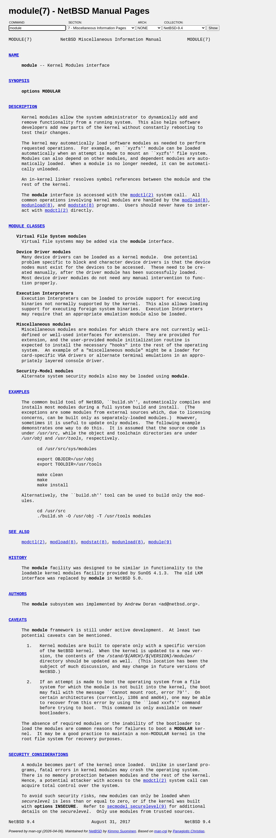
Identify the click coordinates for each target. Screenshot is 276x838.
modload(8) (195, 200)
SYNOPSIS (19, 81)
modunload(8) (37, 205)
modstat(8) (81, 205)
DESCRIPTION (23, 107)
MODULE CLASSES (27, 226)
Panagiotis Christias (189, 831)
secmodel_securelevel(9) (137, 807)
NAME (14, 55)
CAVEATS (18, 620)
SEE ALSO (19, 532)
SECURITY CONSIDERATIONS (38, 755)
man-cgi (160, 831)
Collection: (173, 22)
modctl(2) (141, 195)
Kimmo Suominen (122, 831)
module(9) (159, 542)
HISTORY (18, 558)
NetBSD (95, 831)
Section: (76, 22)
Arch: (145, 22)
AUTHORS (18, 594)
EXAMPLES (19, 392)
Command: (18, 22)
